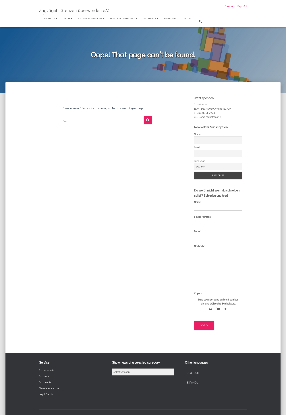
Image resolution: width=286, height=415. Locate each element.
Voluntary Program (91, 18)
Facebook (44, 376)
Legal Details (46, 394)
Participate (170, 18)
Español (242, 6)
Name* (218, 205)
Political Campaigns (123, 18)
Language (199, 161)
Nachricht (218, 265)
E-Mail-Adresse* (218, 220)
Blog (68, 18)
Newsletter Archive (49, 388)
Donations (150, 18)
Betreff (218, 235)
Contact (188, 18)
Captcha (218, 302)
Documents (45, 382)
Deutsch (230, 6)
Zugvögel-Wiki (46, 370)
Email (197, 147)
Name (197, 134)
